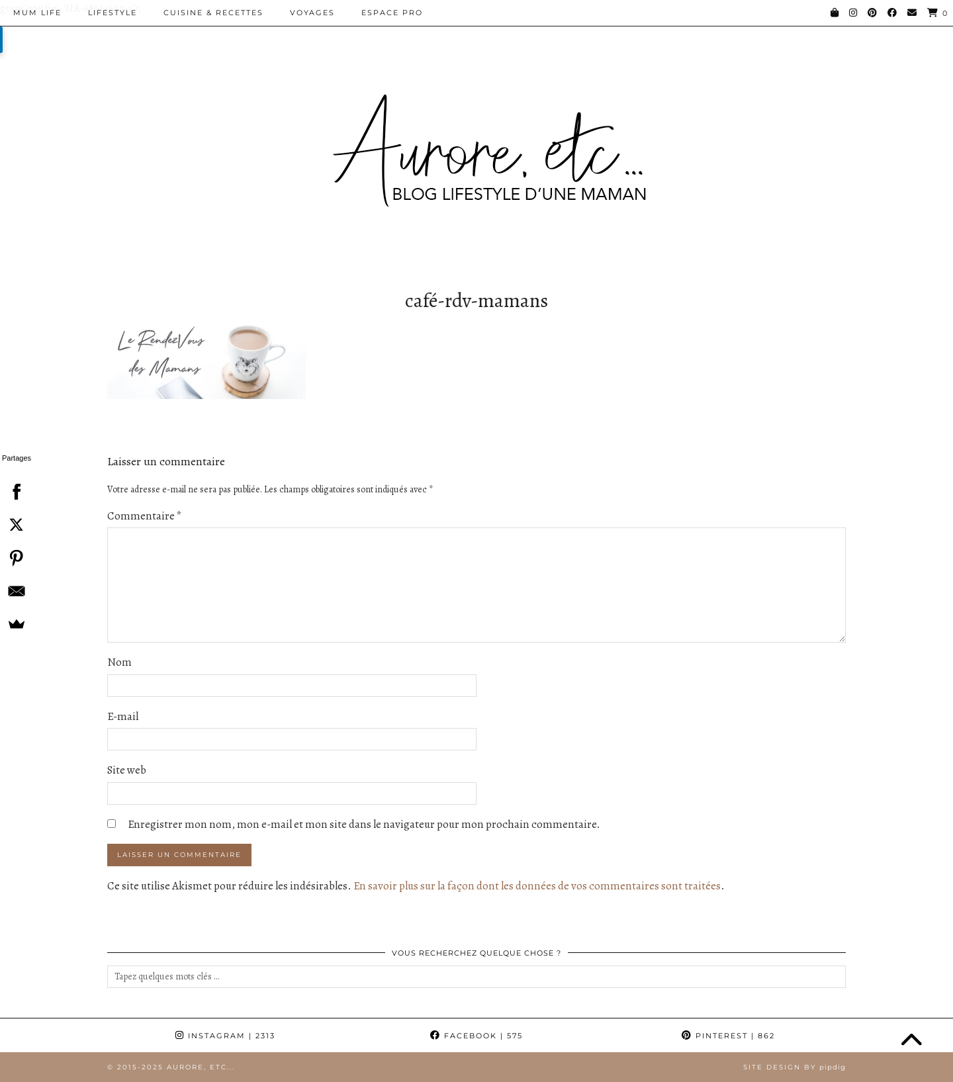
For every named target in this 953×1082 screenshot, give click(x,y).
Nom (119, 662)
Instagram (225, 1035)
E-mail (122, 716)
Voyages (312, 12)
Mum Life (37, 12)
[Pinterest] (873, 12)
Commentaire (144, 515)
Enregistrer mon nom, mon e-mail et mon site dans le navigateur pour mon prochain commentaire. (364, 824)
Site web (126, 770)
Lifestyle (112, 12)
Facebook (476, 1035)
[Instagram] (853, 12)
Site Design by (794, 1067)
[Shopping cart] (937, 13)
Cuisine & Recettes (213, 12)
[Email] (912, 12)
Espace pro (392, 12)
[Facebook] (892, 12)
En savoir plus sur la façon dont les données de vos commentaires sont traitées (537, 885)
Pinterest (728, 1035)
